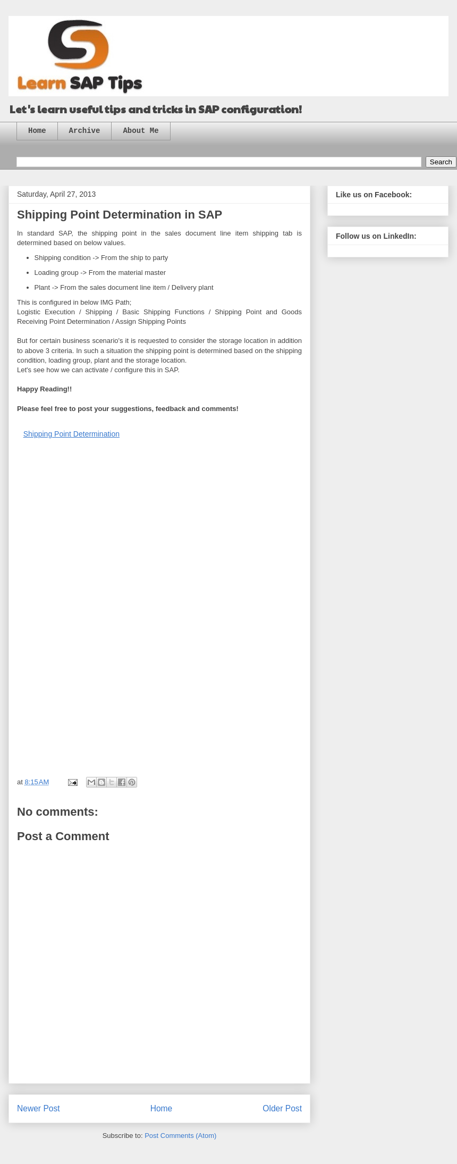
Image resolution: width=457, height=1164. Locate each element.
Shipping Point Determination (71, 434)
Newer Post (38, 1108)
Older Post (282, 1108)
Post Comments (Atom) (180, 1136)
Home (37, 131)
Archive (84, 131)
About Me (140, 131)
